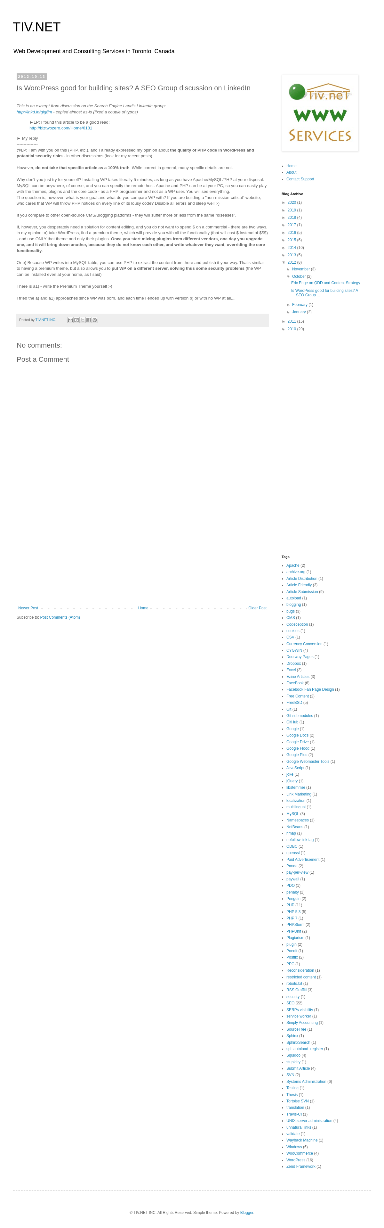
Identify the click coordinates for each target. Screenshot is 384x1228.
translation (295, 1107)
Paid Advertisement (302, 859)
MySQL (292, 814)
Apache (293, 565)
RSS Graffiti (296, 990)
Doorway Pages (300, 657)
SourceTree (296, 1029)
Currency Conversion (304, 644)
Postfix (292, 957)
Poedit (291, 951)
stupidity (293, 1062)
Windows (294, 1147)
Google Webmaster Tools (307, 761)
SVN (290, 1075)
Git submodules (299, 715)
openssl (293, 853)
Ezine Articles (297, 676)
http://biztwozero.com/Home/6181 (60, 128)
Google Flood (297, 748)
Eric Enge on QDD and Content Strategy (325, 283)
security (293, 996)
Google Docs (297, 735)
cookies (293, 631)
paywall (292, 879)
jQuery (292, 781)
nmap (291, 833)
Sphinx (292, 1036)
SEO (290, 1003)
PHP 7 (291, 918)
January (299, 312)
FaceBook (295, 683)
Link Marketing (298, 794)
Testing (292, 1088)
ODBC (292, 846)
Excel (291, 670)
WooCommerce (299, 1153)
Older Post (257, 608)
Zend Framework (301, 1166)
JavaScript (295, 768)
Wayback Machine (302, 1140)
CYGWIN (294, 650)
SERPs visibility (299, 1010)
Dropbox (293, 663)
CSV (290, 637)
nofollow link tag (300, 839)
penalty (292, 892)
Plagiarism (295, 937)
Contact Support (300, 179)
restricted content (301, 977)
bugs (290, 611)
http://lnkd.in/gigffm (34, 112)
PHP (290, 905)
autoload (293, 598)
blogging (293, 604)
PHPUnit (293, 931)
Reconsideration (300, 970)
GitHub (292, 722)
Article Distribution (301, 578)
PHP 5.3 (293, 912)
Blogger (246, 1212)
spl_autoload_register (304, 1049)
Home (143, 608)
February (300, 304)
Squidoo (293, 1055)
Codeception (297, 624)
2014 (292, 247)
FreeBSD (294, 702)
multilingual (296, 807)
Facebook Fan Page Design (310, 689)
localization (295, 800)
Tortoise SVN (297, 1101)
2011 (292, 321)
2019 (292, 210)
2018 (292, 217)
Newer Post (28, 608)
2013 (292, 255)
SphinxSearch (298, 1042)
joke (289, 774)
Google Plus (296, 755)
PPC (290, 964)
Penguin (293, 898)
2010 (292, 329)
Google (292, 729)
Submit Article (298, 1068)
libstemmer (295, 787)
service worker (298, 1016)
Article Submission (302, 591)
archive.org (295, 572)
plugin (291, 944)
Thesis (292, 1094)
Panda (292, 866)
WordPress (295, 1160)
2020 (292, 202)
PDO (290, 885)
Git (288, 709)
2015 (292, 240)
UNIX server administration (309, 1120)
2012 (292, 262)
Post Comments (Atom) (60, 617)
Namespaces (297, 820)
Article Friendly (299, 585)
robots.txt (294, 983)
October (299, 276)
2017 (292, 225)
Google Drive (297, 742)
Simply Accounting (302, 1022)
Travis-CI (294, 1114)
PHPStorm (295, 924)
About (291, 172)
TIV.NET (37, 27)
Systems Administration (306, 1081)
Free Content (297, 696)
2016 (292, 232)
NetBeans (294, 827)
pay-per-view (297, 872)
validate (293, 1134)
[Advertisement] (142, 553)
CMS (290, 617)
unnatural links (298, 1127)
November (301, 269)
